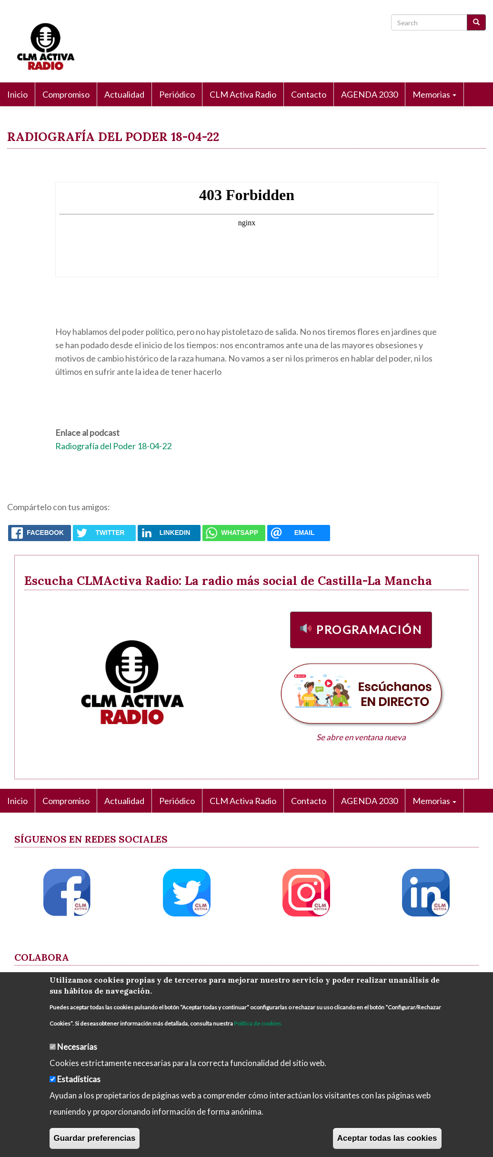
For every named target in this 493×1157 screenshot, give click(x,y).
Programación (369, 629)
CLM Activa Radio (243, 94)
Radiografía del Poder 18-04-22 (113, 446)
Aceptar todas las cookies (387, 1138)
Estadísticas (79, 1079)
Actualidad (124, 94)
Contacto (308, 94)
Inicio (17, 94)
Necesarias (77, 1047)
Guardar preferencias (95, 1138)
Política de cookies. (258, 1023)
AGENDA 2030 (369, 94)
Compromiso (66, 94)
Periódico (177, 94)
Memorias (434, 94)
